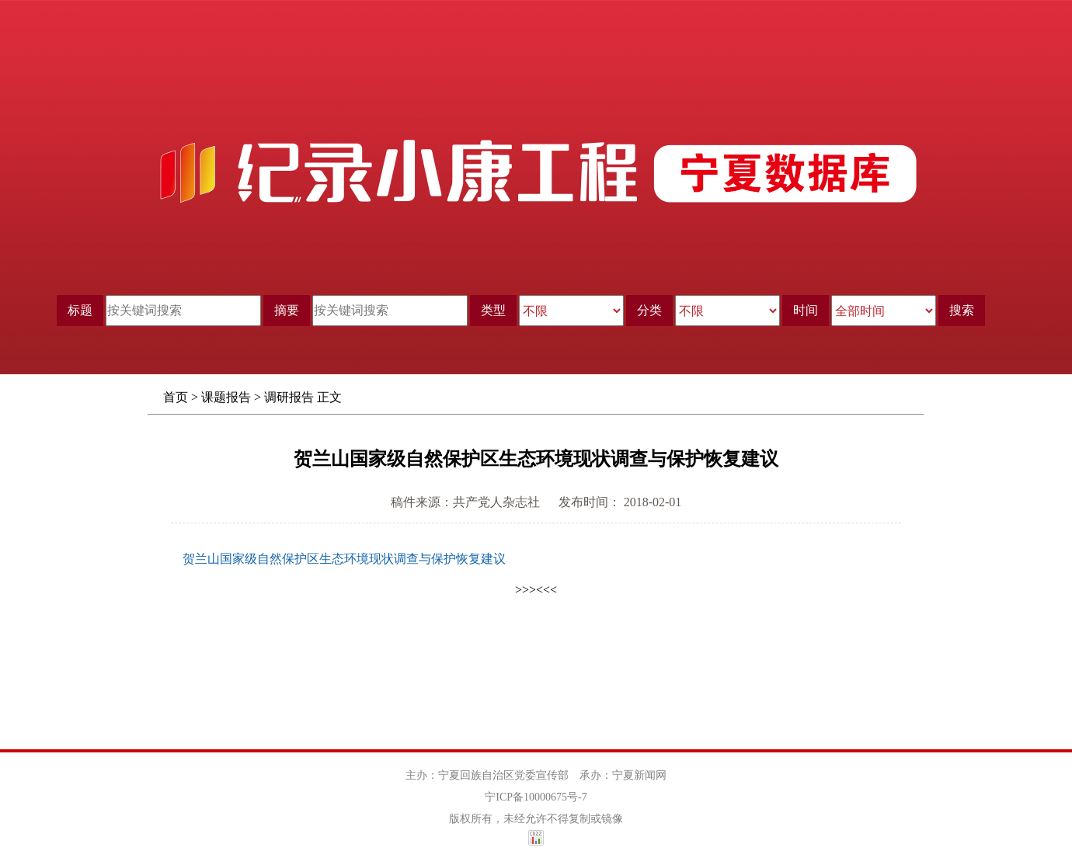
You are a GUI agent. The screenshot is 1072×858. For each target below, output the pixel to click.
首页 (175, 397)
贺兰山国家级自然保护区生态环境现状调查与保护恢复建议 (344, 558)
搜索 (961, 310)
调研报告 (289, 397)
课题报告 (226, 397)
